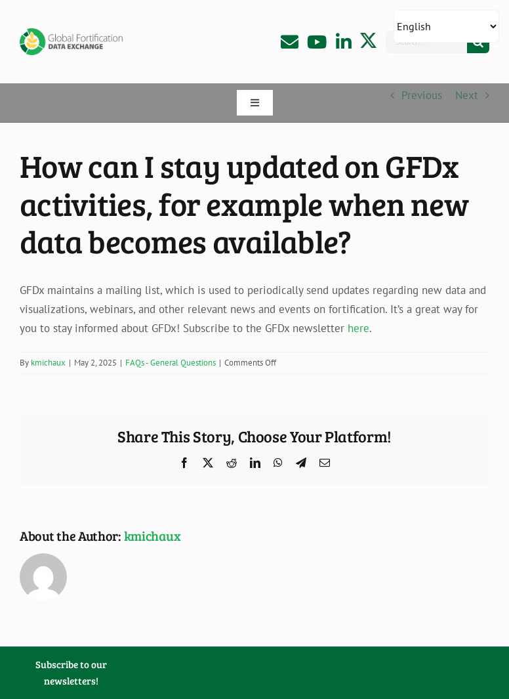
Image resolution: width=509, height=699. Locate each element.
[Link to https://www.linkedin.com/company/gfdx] (344, 42)
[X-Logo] (368, 38)
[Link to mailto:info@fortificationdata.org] (289, 42)
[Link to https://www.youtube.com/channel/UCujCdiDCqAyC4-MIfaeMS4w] (317, 42)
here (358, 328)
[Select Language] (446, 26)
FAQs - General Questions (170, 362)
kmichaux (48, 362)
